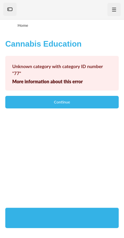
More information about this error (47, 81)
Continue (62, 101)
